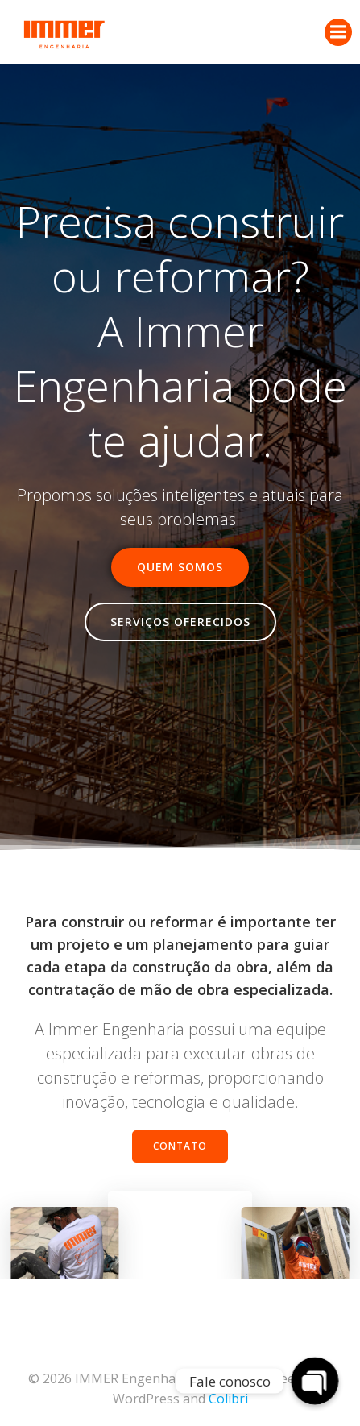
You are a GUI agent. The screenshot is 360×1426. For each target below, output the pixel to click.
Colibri (228, 1398)
